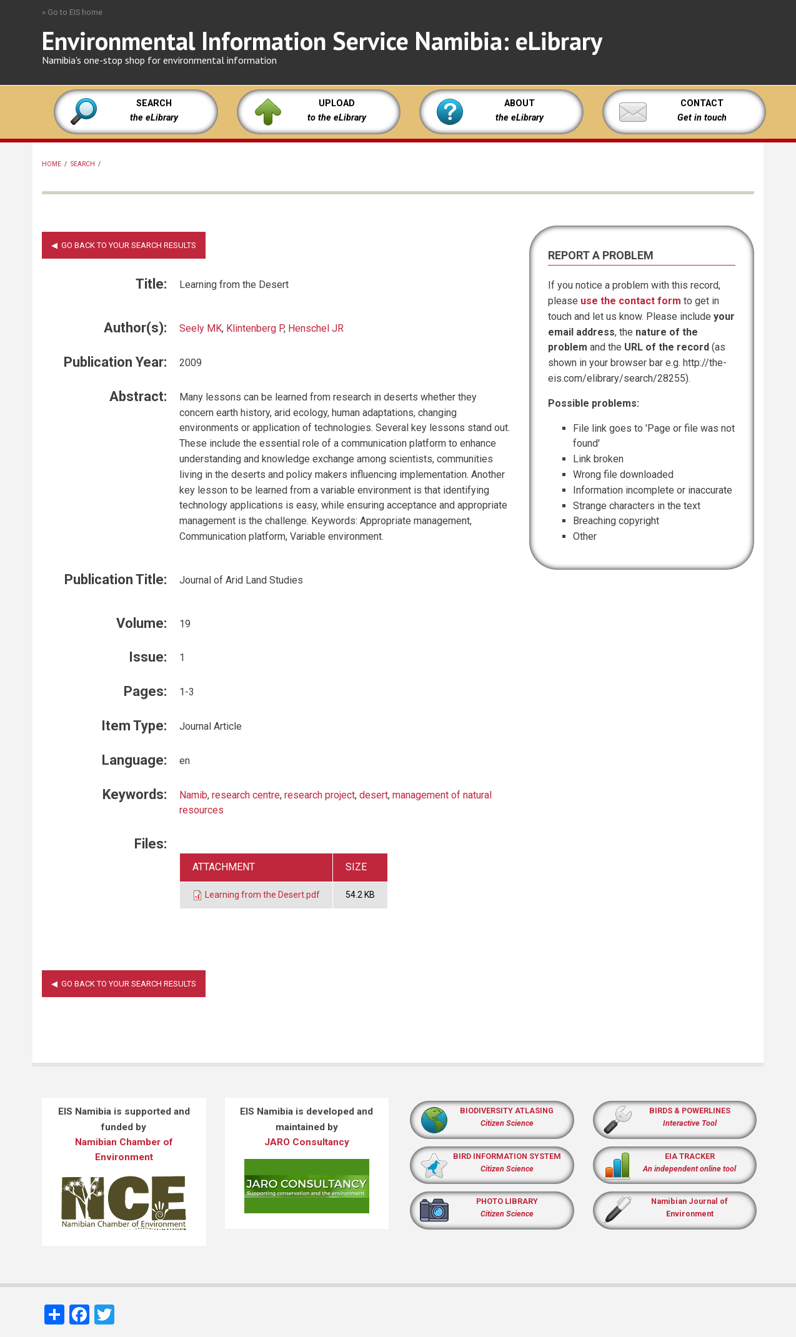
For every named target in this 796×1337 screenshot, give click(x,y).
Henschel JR (316, 328)
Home (51, 164)
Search (83, 164)
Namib (193, 795)
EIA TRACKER (690, 1156)
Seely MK (200, 328)
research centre (246, 795)
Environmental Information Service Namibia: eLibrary (322, 40)
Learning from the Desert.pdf (262, 895)
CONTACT (702, 103)
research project (319, 795)
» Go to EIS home (72, 12)
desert (373, 795)
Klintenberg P (255, 328)
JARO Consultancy (306, 1142)
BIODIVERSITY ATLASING (507, 1110)
